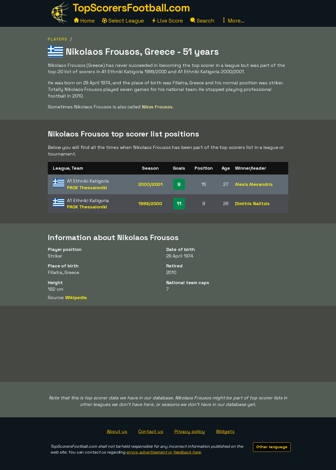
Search (202, 20)
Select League (123, 20)
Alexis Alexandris (253, 184)
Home (84, 20)
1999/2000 (150, 203)
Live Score (167, 20)
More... (232, 20)
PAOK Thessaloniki (87, 187)
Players (58, 39)
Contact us (150, 431)
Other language (271, 446)
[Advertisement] (168, 343)
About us (117, 431)
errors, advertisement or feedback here (163, 452)
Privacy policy (189, 431)
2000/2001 (150, 184)
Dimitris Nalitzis (252, 203)
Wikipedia (76, 297)
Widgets (225, 431)
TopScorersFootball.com (131, 7)
